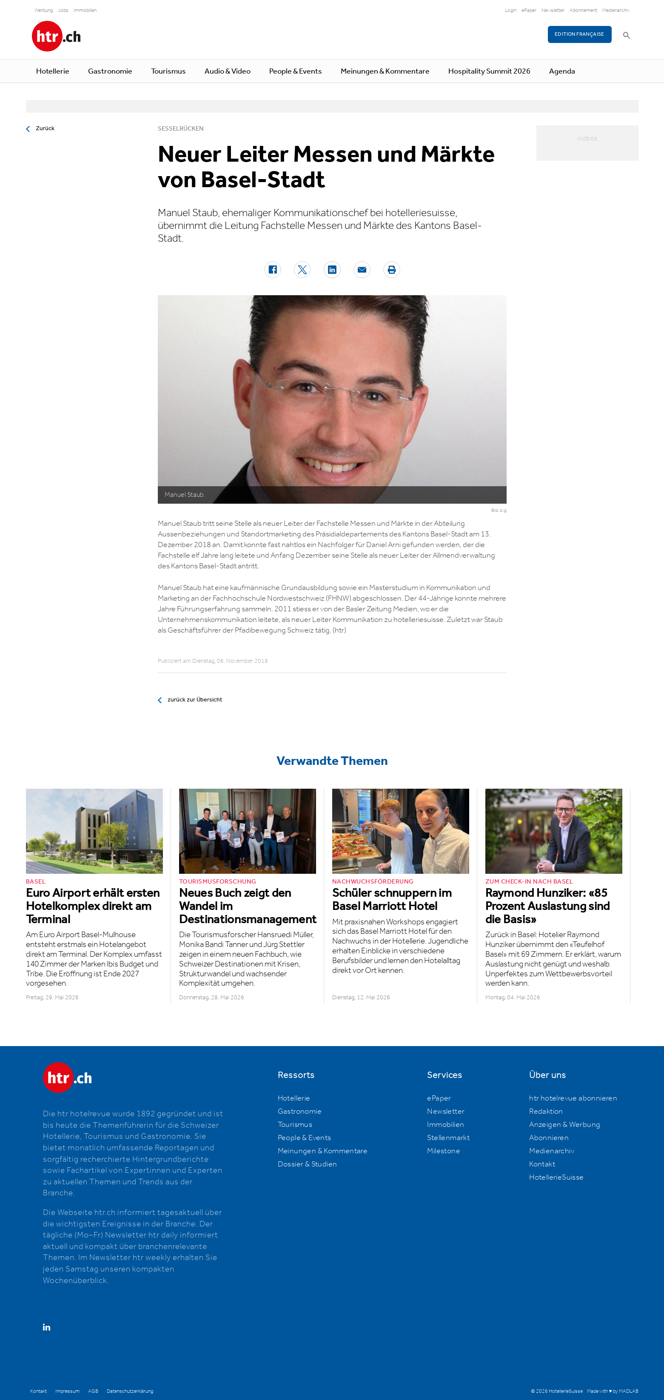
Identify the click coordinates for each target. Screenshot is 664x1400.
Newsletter (552, 10)
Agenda (562, 71)
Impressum (67, 1391)
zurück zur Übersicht (195, 700)
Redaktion (546, 1112)
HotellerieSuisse (556, 1177)
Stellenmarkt (448, 1138)
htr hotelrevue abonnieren (573, 1098)
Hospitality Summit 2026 (489, 71)
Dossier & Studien (307, 1164)
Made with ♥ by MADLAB (612, 1391)
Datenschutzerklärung (130, 1391)
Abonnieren (549, 1138)
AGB (93, 1391)
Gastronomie (110, 71)
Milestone (443, 1151)
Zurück (45, 128)
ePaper (529, 10)
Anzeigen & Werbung (564, 1125)
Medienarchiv (616, 10)
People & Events (295, 71)
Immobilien (85, 10)
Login (510, 10)
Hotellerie (52, 71)
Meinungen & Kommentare (385, 71)
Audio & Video (228, 71)
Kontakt (542, 1164)
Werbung (43, 10)
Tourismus (168, 71)
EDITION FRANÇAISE (579, 34)
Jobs (63, 10)
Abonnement (583, 10)
